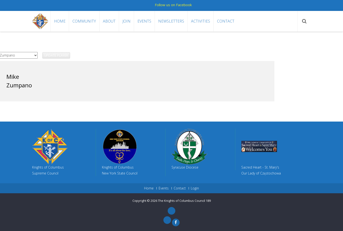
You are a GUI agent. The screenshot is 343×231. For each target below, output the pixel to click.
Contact (225, 21)
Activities (200, 21)
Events (144, 21)
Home (60, 21)
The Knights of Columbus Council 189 (184, 200)
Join (126, 21)
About (109, 21)
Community (84, 21)
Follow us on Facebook (173, 4)
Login (195, 188)
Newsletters (171, 21)
